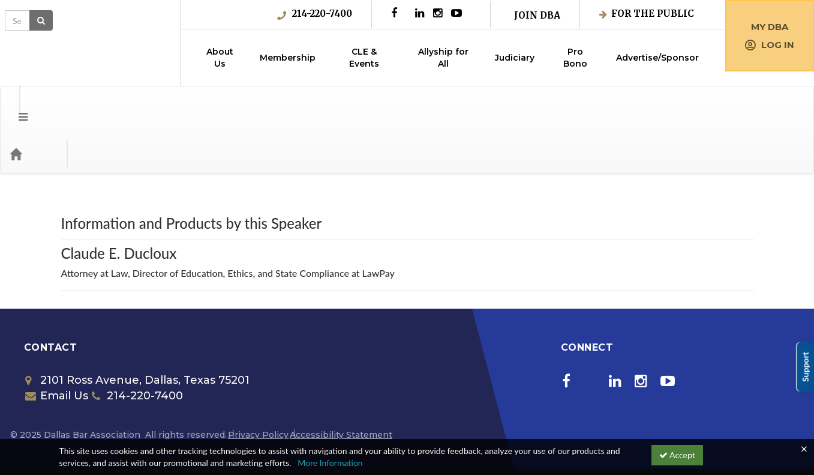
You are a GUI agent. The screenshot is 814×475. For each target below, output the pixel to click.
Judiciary (514, 57)
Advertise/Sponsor (657, 57)
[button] (14, 106)
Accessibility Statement (341, 386)
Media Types (147, 105)
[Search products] (656, 105)
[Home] (34, 106)
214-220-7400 (315, 14)
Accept (677, 455)
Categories (84, 105)
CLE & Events (364, 57)
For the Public (646, 13)
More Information (330, 463)
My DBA (769, 26)
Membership (288, 57)
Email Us (56, 347)
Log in (769, 44)
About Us (219, 57)
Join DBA (537, 15)
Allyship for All (443, 57)
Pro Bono (575, 57)
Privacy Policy (258, 386)
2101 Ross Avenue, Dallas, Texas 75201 (137, 332)
